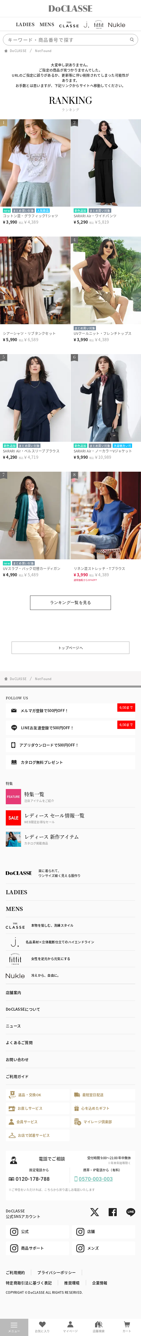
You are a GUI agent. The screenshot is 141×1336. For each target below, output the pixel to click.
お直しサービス (25, 1108)
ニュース (13, 1025)
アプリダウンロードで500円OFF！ (45, 745)
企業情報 (99, 1282)
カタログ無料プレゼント (37, 762)
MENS (47, 24)
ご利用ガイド (17, 1076)
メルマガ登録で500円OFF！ (73, 708)
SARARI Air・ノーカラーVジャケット (103, 450)
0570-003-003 (96, 1179)
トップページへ (70, 647)
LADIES (25, 24)
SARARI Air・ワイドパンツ (95, 215)
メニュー (14, 1328)
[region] (70, 24)
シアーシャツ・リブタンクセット (29, 333)
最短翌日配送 (88, 1094)
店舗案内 (13, 992)
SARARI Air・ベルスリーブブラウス (31, 450)
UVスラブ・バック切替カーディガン (32, 568)
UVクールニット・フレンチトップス (103, 333)
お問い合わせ (17, 1059)
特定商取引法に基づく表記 (29, 1282)
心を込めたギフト (92, 1108)
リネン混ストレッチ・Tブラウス (99, 568)
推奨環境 (71, 1282)
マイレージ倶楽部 (93, 1121)
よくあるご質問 (19, 1042)
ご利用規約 (15, 1272)
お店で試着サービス (29, 1135)
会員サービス (23, 1121)
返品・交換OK (25, 1094)
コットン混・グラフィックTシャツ (30, 215)
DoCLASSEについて (23, 1009)
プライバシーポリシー (56, 1272)
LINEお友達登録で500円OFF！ (73, 726)
